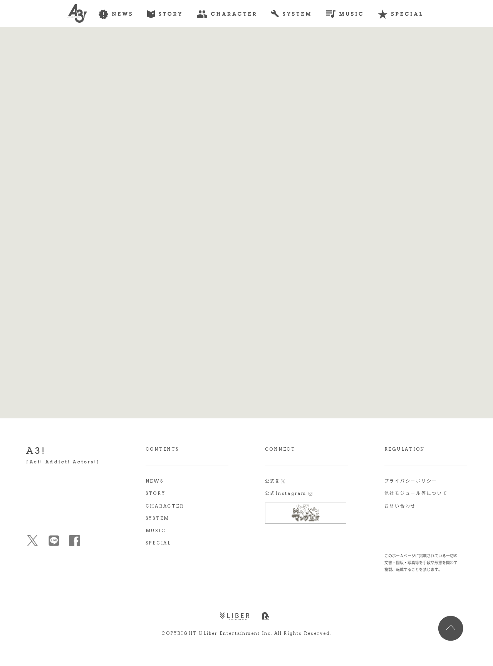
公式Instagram (286, 493)
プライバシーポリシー (411, 481)
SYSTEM (158, 518)
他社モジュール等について (416, 493)
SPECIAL (158, 543)
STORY (156, 493)
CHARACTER (165, 506)
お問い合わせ (400, 506)
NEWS (155, 481)
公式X (272, 481)
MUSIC (156, 530)
